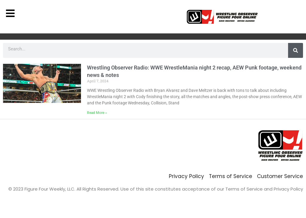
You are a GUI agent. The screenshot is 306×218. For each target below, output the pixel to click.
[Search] (295, 50)
